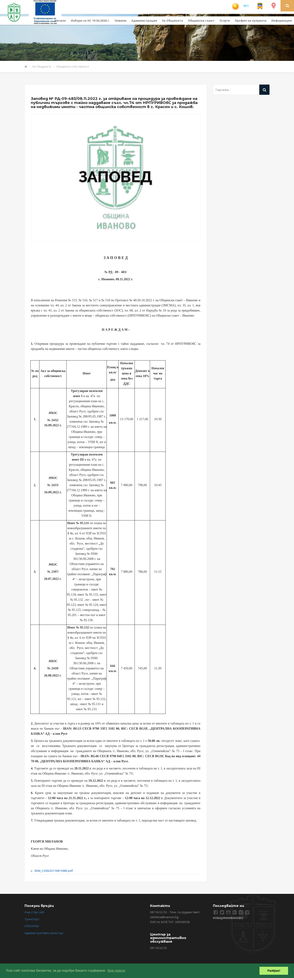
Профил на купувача (250, 20)
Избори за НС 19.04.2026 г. (90, 20)
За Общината (172, 20)
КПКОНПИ (31, 926)
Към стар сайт (34, 912)
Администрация (144, 20)
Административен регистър (43, 933)
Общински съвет (201, 20)
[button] (287, 5)
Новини (120, 20)
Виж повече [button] (116, 970)
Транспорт (31, 919)
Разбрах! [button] (273, 970)
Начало (60, 20)
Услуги (224, 20)
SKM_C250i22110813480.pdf (53, 871)
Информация (281, 20)
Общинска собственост (72, 66)
